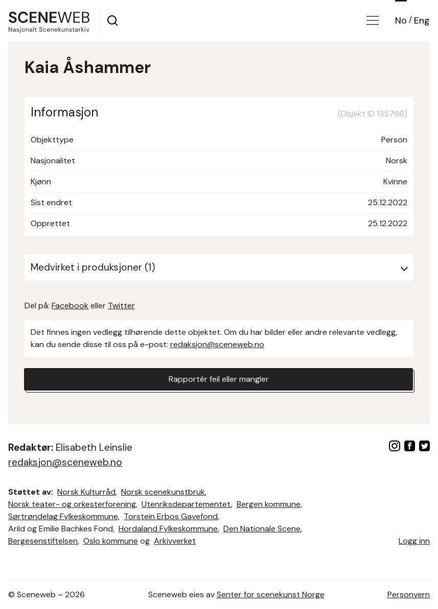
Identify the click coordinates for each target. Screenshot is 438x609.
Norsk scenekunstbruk (163, 491)
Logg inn (414, 540)
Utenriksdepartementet (186, 504)
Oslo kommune (110, 540)
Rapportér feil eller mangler (219, 379)
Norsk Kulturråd (86, 491)
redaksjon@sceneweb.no (217, 344)
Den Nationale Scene (262, 528)
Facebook (70, 305)
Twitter (121, 305)
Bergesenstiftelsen (43, 540)
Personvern (408, 594)
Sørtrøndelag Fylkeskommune (63, 516)
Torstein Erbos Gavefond (171, 516)
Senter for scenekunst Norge (271, 594)
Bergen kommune (269, 504)
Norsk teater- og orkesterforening (72, 504)
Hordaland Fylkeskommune (168, 528)
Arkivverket (175, 540)
